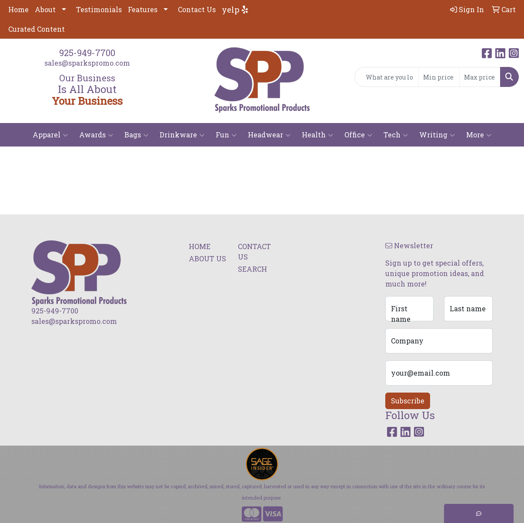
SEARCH (252, 268)
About (45, 9)
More (478, 135)
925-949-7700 (87, 52)
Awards (96, 135)
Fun (226, 135)
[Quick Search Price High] (480, 77)
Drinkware (182, 135)
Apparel (50, 135)
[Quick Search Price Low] (439, 77)
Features (142, 9)
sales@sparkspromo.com (87, 62)
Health (317, 135)
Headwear (269, 135)
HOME (199, 246)
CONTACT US (254, 251)
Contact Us (197, 9)
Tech (396, 135)
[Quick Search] (386, 77)
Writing (437, 135)
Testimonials (99, 9)
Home (18, 9)
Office (358, 135)
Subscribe (407, 400)
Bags (136, 135)
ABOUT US (207, 258)
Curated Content (36, 28)
